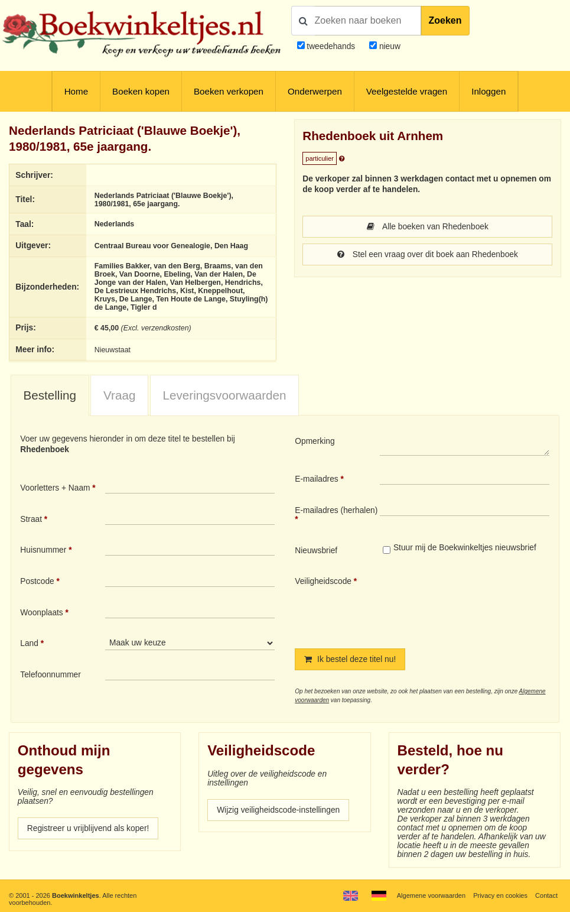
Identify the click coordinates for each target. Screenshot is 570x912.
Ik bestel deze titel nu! (350, 659)
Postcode (37, 581)
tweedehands (331, 46)
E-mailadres (316, 479)
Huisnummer (43, 550)
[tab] (50, 396)
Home (76, 91)
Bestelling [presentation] (49, 395)
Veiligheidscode (323, 581)
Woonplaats (41, 612)
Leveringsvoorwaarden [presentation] (224, 395)
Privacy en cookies (500, 895)
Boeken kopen (141, 91)
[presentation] (478, 603)
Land (29, 643)
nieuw (388, 46)
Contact (546, 895)
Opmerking (314, 441)
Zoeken (445, 20)
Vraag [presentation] (119, 395)
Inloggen (488, 91)
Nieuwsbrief (316, 550)
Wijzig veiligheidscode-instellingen (278, 810)
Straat (31, 519)
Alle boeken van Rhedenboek (427, 226)
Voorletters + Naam (55, 487)
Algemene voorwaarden (431, 895)
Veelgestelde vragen (406, 91)
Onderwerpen (315, 91)
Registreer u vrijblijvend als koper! (88, 828)
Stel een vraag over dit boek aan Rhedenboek (427, 254)
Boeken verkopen (228, 91)
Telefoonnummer (50, 674)
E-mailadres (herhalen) (336, 510)
